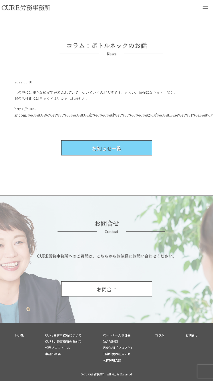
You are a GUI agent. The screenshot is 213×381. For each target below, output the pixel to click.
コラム (159, 335)
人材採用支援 (112, 360)
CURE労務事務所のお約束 (63, 341)
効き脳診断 (110, 341)
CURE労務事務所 (93, 374)
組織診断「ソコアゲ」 (118, 347)
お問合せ (191, 335)
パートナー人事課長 (117, 335)
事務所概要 (53, 354)
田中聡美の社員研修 (117, 354)
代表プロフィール (57, 347)
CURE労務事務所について (63, 335)
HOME (19, 335)
